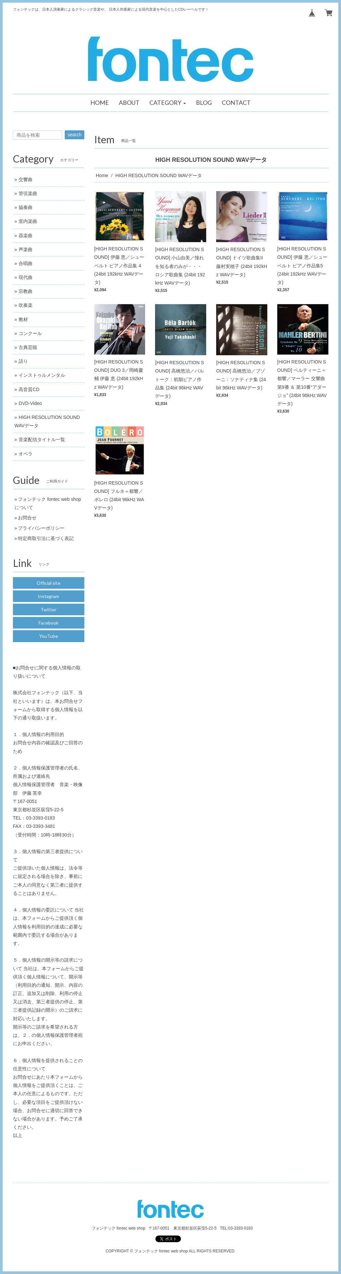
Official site (48, 583)
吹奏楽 (26, 305)
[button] (167, 102)
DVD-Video (30, 403)
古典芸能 (28, 347)
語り (23, 361)
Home (102, 175)
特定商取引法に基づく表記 (46, 538)
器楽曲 (26, 235)
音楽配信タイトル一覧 (42, 439)
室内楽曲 (28, 221)
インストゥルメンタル (42, 375)
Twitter (48, 609)
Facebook (48, 623)
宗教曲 (26, 291)
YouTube (48, 636)
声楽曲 (26, 249)
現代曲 (26, 277)
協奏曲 (26, 207)
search (74, 134)
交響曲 (26, 179)
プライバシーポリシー (41, 528)
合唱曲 (26, 263)
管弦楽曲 (28, 193)
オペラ (26, 453)
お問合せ (27, 517)
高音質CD (29, 389)
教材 (23, 319)
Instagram (48, 596)
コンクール (30, 333)
